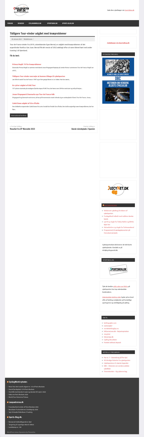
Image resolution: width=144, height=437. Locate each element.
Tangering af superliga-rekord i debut (21, 424)
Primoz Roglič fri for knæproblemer (26, 64)
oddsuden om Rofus (120, 286)
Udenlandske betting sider (111, 297)
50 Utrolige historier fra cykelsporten (117, 360)
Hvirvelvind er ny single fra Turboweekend (119, 227)
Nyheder (21, 23)
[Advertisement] (118, 124)
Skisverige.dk (108, 337)
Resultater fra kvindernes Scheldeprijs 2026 (23, 409)
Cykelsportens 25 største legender (116, 363)
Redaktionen (28, 39)
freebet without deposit (112, 342)
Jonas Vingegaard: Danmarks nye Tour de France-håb (33, 94)
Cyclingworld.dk (36, 23)
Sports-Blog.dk (69, 23)
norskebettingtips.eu (111, 328)
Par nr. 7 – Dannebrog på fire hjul (115, 357)
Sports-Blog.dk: (15, 417)
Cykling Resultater (110, 340)
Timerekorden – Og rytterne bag (115, 371)
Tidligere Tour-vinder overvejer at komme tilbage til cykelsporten (38, 76)
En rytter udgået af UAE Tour (24, 85)
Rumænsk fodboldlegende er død (20, 422)
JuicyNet (107, 334)
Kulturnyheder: (110, 205)
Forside (10, 23)
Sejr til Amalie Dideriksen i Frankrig (20, 412)
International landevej (18, 115)
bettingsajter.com (110, 323)
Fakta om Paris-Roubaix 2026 (18, 394)
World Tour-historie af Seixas (18, 397)
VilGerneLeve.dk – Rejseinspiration (116, 331)
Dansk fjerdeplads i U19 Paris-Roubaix (21, 389)
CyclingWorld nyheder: (18, 381)
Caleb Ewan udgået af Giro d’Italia (25, 103)
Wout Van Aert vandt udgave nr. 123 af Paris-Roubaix (27, 386)
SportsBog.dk (129, 10)
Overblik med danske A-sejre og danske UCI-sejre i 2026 (27, 392)
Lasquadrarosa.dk (16, 402)
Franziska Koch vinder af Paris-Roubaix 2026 (23, 407)
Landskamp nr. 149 (15, 427)
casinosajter (108, 326)
